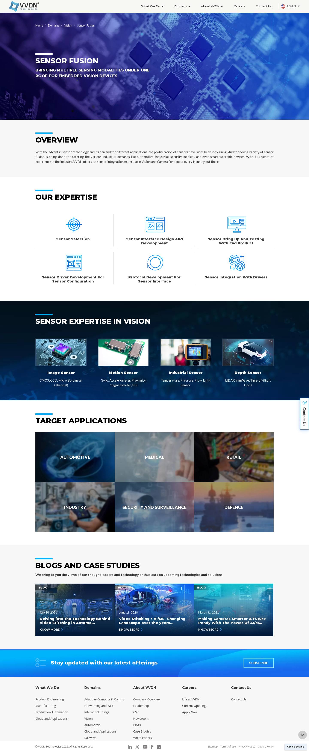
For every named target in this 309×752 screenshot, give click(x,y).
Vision (68, 25)
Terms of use (228, 746)
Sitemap (213, 746)
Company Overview (147, 699)
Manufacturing (45, 706)
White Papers (142, 738)
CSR (136, 712)
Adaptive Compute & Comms (104, 699)
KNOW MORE (51, 629)
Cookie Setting (295, 746)
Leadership (141, 706)
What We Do (149, 6)
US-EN (289, 6)
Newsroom (140, 718)
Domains (180, 6)
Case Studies (142, 731)
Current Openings (194, 706)
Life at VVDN (191, 699)
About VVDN (210, 6)
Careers (238, 6)
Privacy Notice (246, 746)
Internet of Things (96, 712)
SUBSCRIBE (258, 663)
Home (39, 25)
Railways (90, 738)
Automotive (92, 725)
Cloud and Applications (51, 718)
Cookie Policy (266, 746)
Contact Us (263, 6)
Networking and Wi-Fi (99, 706)
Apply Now (189, 712)
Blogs (137, 725)
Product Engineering (49, 699)
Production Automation (51, 712)
